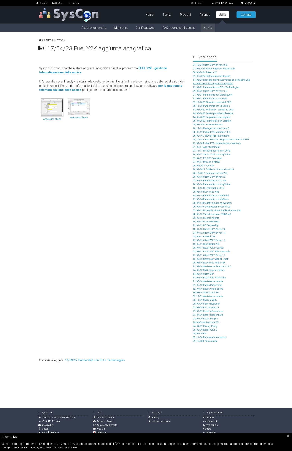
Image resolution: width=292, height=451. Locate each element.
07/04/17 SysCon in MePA (206, 162)
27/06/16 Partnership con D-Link (209, 180)
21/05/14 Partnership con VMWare (211, 199)
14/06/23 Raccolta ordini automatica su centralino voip (221, 80)
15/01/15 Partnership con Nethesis (211, 195)
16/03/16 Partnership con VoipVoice (211, 184)
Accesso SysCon (105, 421)
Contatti (246, 14)
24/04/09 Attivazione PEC (206, 322)
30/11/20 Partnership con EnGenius (211, 106)
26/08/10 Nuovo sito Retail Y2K (209, 262)
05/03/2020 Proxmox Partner (208, 124)
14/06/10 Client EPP (203, 274)
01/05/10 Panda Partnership (207, 285)
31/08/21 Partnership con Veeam (210, 98)
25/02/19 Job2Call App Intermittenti (211, 136)
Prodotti (185, 14)
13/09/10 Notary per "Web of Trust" (211, 259)
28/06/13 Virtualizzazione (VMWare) (212, 214)
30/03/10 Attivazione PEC (206, 292)
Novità (58, 40)
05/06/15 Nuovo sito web (206, 192)
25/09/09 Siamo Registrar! (206, 303)
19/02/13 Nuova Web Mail (206, 221)
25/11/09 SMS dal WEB (205, 300)
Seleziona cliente (79, 108)
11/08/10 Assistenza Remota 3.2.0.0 (212, 266)
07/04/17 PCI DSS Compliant (207, 158)
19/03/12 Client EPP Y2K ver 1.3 (209, 240)
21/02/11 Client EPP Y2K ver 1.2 (209, 255)
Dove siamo (209, 432)
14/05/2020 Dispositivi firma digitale (211, 117)
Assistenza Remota (107, 425)
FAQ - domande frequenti (179, 27)
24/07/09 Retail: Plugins (205, 318)
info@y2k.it (248, 3)
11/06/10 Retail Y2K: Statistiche (209, 277)
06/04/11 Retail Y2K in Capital (208, 247)
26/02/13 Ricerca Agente (206, 218)
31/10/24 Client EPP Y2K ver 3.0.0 (210, 65)
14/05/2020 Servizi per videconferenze (213, 113)
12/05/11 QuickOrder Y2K (206, 244)
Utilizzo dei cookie (161, 421)
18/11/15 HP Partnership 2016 (208, 188)
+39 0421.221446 (222, 3)
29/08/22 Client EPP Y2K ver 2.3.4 (210, 91)
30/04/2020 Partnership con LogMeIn (212, 121)
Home (150, 14)
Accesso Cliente (105, 417)
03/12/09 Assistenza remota (208, 296)
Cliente (43, 3)
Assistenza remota (94, 27)
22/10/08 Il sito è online (205, 341)
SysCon (59, 3)
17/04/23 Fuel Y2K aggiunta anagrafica (213, 83)
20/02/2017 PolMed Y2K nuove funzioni (213, 169)
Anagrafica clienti (52, 109)
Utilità (47, 40)
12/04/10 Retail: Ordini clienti (208, 289)
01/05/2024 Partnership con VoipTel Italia (214, 68)
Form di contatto (50, 432)
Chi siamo (208, 417)
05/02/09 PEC (200, 333)
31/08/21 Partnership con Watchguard (213, 94)
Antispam (102, 432)
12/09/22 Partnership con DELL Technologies (216, 87)
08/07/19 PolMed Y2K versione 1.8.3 (211, 132)
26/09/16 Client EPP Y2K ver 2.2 (209, 177)
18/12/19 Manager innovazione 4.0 (211, 128)
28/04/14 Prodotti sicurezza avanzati (212, 203)
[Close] (288, 436)
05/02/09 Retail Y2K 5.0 (205, 330)
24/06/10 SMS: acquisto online (209, 270)
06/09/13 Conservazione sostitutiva (211, 206)
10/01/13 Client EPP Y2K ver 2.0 (209, 229)
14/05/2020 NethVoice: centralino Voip (213, 109)
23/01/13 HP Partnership (205, 225)
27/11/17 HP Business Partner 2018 (211, 150)
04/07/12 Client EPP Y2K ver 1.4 (209, 233)
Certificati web (145, 27)
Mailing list (121, 27)
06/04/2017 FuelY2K (203, 165)
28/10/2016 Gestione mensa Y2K (210, 173)
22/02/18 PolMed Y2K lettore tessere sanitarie (217, 143)
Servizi (167, 14)
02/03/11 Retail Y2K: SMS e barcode (211, 251)
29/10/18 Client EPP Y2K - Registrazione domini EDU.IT (221, 139)
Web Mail (101, 428)
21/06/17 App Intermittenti (206, 147)
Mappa (45, 428)
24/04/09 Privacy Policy (205, 326)
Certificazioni (210, 421)
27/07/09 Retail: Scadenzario (208, 315)
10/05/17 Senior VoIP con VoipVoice (211, 154)
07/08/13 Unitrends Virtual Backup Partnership (217, 210)
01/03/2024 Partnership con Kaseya (211, 76)
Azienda (205, 14)
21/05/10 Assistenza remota (208, 281)
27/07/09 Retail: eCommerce (208, 311)
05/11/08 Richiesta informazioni (210, 337)
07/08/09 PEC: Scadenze (206, 307)
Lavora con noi (210, 425)
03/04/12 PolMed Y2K (204, 236)
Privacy (155, 417)
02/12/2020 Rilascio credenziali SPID (212, 102)
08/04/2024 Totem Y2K (205, 72)
